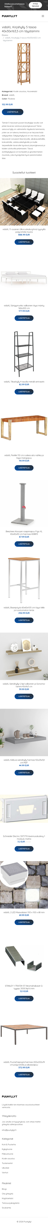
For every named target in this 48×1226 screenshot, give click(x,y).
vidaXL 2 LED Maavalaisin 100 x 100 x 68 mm (24, 912)
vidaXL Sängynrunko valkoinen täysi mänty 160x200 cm (24, 306)
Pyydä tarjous (35, 5)
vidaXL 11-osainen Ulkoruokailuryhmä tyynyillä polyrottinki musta (24, 230)
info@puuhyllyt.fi (9, 1130)
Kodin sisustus (19, 91)
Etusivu (5, 35)
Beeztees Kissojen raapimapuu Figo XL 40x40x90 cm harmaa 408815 (24, 532)
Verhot (5, 1172)
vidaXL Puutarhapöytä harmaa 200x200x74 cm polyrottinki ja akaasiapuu (24, 1063)
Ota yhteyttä (7, 1193)
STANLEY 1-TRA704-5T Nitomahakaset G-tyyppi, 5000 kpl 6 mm (24, 987)
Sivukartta (6, 1208)
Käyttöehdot (7, 1198)
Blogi (4, 1189)
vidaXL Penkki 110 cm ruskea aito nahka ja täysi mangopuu (24, 456)
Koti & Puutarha (9, 1144)
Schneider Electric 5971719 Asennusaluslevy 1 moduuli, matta (24, 837)
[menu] (43, 16)
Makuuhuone (7, 1154)
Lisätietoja (12, 112)
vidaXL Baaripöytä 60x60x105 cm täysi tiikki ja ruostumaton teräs (24, 608)
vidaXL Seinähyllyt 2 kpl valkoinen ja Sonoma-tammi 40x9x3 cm (24, 685)
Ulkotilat (5, 1168)
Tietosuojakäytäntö (10, 1203)
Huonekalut (32, 91)
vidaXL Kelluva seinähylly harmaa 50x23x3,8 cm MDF (24, 761)
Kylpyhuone (7, 1149)
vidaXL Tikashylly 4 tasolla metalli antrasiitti (24, 381)
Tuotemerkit (7, 1163)
